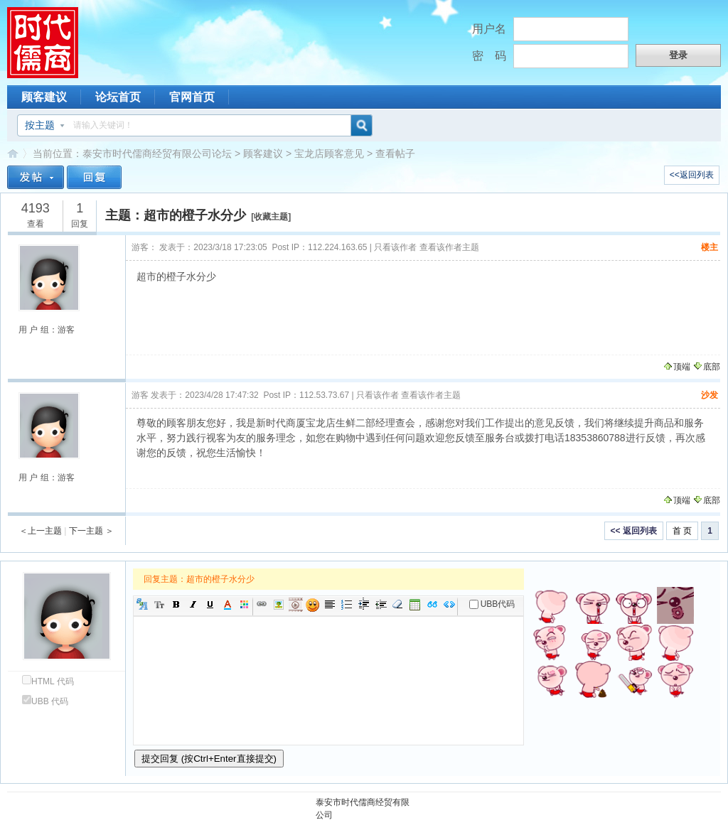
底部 (706, 367)
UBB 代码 (45, 701)
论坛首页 (118, 97)
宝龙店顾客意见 (329, 153)
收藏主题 (271, 217)
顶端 (676, 367)
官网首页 (192, 97)
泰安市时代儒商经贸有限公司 (363, 808)
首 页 (682, 531)
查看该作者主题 (449, 247)
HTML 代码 (48, 681)
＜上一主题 (40, 531)
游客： (144, 247)
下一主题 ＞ (91, 531)
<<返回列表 (692, 175)
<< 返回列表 (634, 531)
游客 (140, 395)
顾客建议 (44, 97)
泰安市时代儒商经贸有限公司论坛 (157, 153)
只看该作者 (395, 247)
